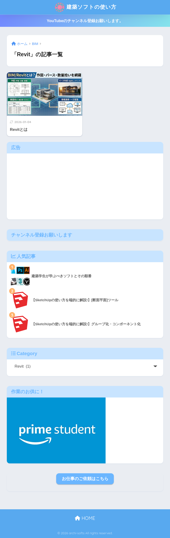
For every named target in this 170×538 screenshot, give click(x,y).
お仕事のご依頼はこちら (85, 478)
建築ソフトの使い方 (85, 7)
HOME (85, 518)
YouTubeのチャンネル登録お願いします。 (85, 21)
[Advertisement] (85, 186)
